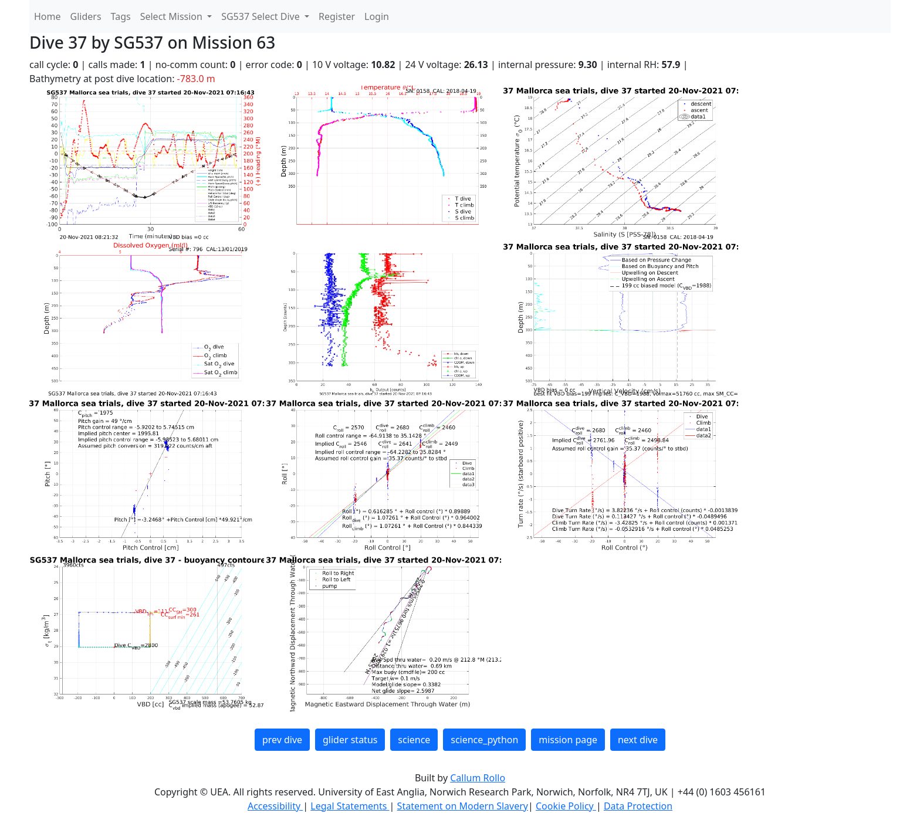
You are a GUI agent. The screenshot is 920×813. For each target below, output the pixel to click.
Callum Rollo (477, 777)
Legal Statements (349, 806)
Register (337, 16)
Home (47, 16)
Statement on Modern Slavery (462, 806)
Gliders (86, 16)
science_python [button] (484, 739)
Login (376, 16)
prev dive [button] (282, 739)
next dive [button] (638, 739)
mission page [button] (568, 739)
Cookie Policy (566, 806)
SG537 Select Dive (261, 16)
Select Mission (172, 16)
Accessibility (275, 806)
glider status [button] (350, 739)
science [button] (414, 739)
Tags (121, 16)
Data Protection (638, 806)
